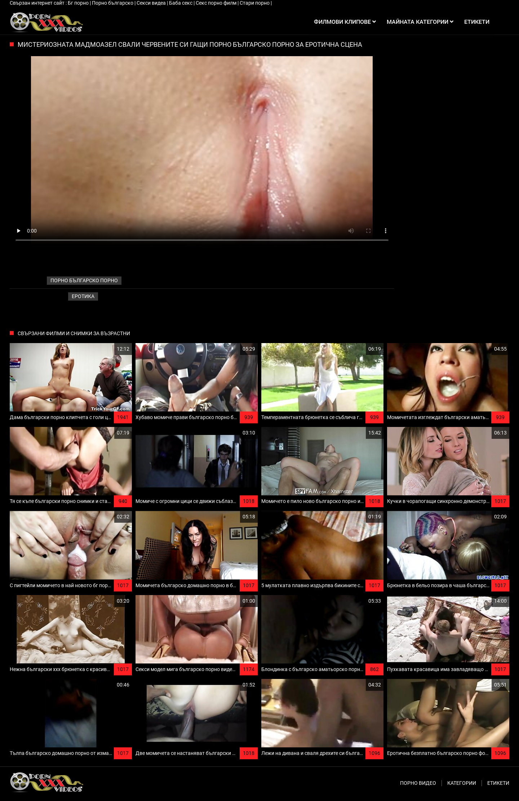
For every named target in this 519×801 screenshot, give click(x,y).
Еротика (83, 296)
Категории (461, 783)
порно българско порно (84, 280)
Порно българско (113, 3)
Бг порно (79, 3)
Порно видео (418, 783)
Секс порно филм (217, 3)
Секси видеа (152, 3)
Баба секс (181, 3)
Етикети (498, 783)
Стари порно (255, 3)
